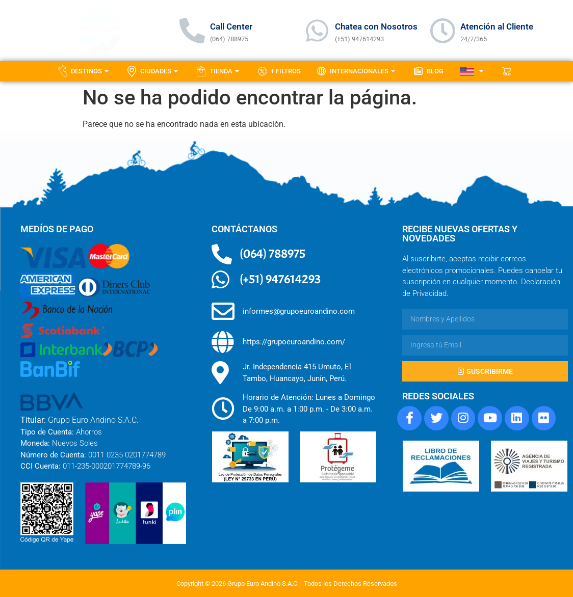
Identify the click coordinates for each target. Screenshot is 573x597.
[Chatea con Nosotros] (317, 30)
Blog (429, 71)
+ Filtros (279, 71)
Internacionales (357, 71)
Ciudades (153, 71)
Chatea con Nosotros (376, 26)
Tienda (219, 71)
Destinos (84, 71)
